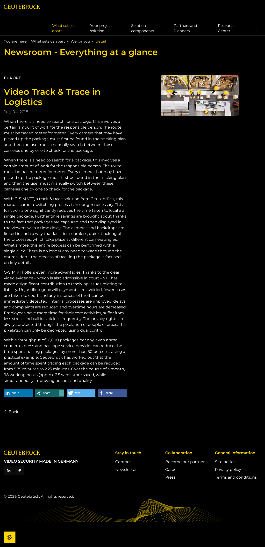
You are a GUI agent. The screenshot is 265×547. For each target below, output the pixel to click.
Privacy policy (228, 469)
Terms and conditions (236, 477)
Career (171, 469)
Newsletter (126, 469)
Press (170, 477)
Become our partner (185, 461)
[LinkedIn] (9, 470)
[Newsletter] (19, 470)
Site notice (225, 461)
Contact (123, 461)
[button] (256, 28)
